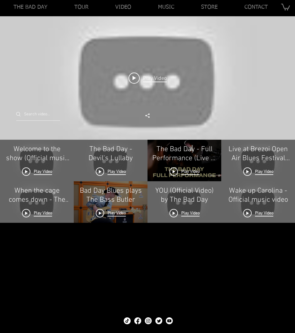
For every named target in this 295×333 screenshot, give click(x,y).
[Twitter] (158, 320)
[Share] (147, 116)
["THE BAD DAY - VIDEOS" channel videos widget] (147, 161)
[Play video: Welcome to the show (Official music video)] (148, 78)
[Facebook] (137, 320)
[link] (285, 6)
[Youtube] (169, 320)
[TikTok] (127, 320)
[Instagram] (148, 320)
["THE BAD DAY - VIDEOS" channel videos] (147, 223)
